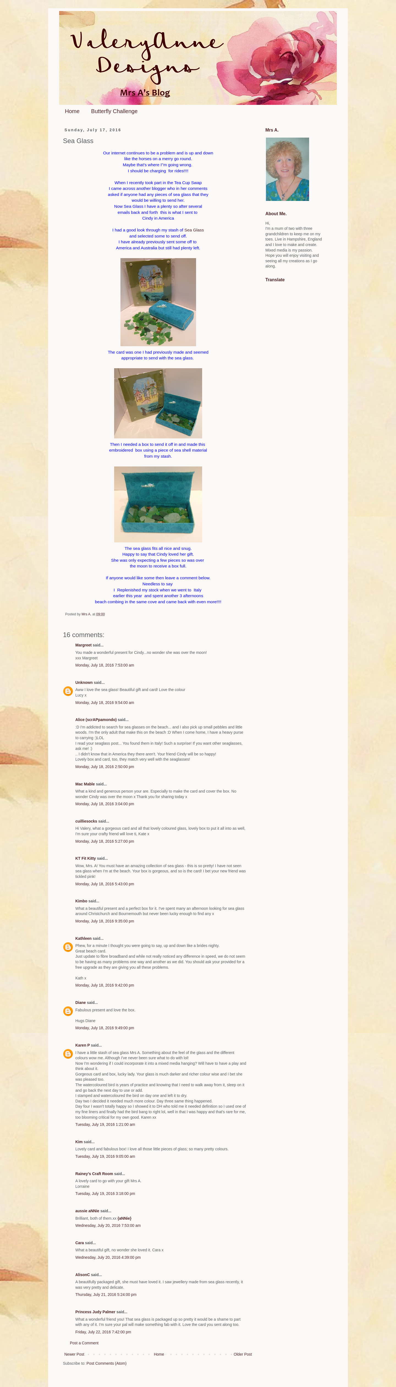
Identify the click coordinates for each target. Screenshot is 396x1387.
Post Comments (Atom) (107, 1363)
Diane (80, 1002)
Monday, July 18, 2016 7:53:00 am (104, 665)
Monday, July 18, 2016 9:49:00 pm (104, 1028)
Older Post (243, 1354)
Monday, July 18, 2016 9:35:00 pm (104, 921)
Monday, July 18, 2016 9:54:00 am (104, 702)
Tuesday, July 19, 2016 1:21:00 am (105, 1124)
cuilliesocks (86, 821)
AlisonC (82, 1275)
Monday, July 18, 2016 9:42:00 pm (104, 985)
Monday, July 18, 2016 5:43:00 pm (104, 884)
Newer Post (74, 1354)
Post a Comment (84, 1343)
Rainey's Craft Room (94, 1174)
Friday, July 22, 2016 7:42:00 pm (103, 1332)
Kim (78, 1142)
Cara (79, 1243)
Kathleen (83, 938)
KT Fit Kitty (85, 858)
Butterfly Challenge (114, 111)
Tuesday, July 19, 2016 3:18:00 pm (105, 1193)
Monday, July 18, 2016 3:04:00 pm (104, 804)
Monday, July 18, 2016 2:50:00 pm (104, 767)
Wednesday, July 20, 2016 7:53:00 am (108, 1225)
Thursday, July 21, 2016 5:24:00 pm (105, 1294)
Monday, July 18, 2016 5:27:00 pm (104, 841)
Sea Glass (193, 230)
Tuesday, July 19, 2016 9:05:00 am (105, 1156)
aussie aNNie (87, 1211)
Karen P (82, 1045)
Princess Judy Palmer (95, 1312)
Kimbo (81, 901)
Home (72, 111)
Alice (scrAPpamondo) (96, 719)
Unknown (84, 682)
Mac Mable (85, 784)
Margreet (83, 645)
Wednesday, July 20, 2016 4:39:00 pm (108, 1257)
